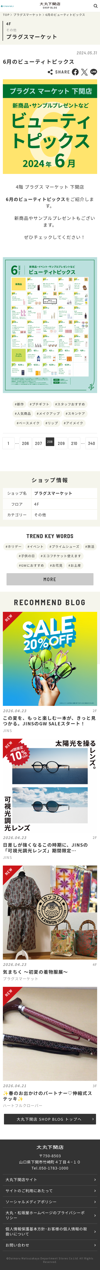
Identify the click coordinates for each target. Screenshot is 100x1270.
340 (93, 443)
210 (76, 443)
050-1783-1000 (53, 1168)
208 (50, 443)
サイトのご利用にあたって (29, 1190)
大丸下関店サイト (21, 1179)
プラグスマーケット (27, 14)
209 (62, 443)
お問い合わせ (17, 1245)
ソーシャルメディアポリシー (31, 1201)
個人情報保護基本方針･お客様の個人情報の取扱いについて (46, 1231)
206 (24, 443)
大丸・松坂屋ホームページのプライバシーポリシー (45, 1215)
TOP (6, 14)
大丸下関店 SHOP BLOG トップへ (55, 1119)
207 (37, 443)
